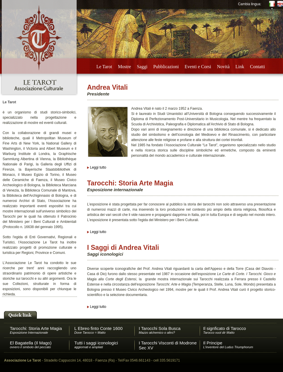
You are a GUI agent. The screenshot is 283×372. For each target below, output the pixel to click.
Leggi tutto (98, 167)
